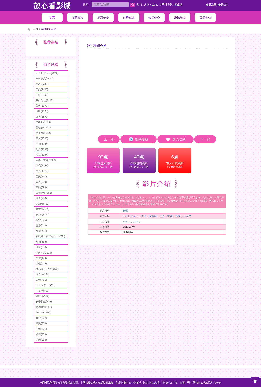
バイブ (187, 216)
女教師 (153, 216)
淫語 (143, 216)
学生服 (178, 4)
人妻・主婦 (166, 216)
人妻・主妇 (150, 4)
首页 (35, 29)
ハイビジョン (130, 216)
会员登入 (223, 4)
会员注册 (211, 4)
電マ (178, 216)
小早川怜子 (165, 4)
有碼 (125, 210)
